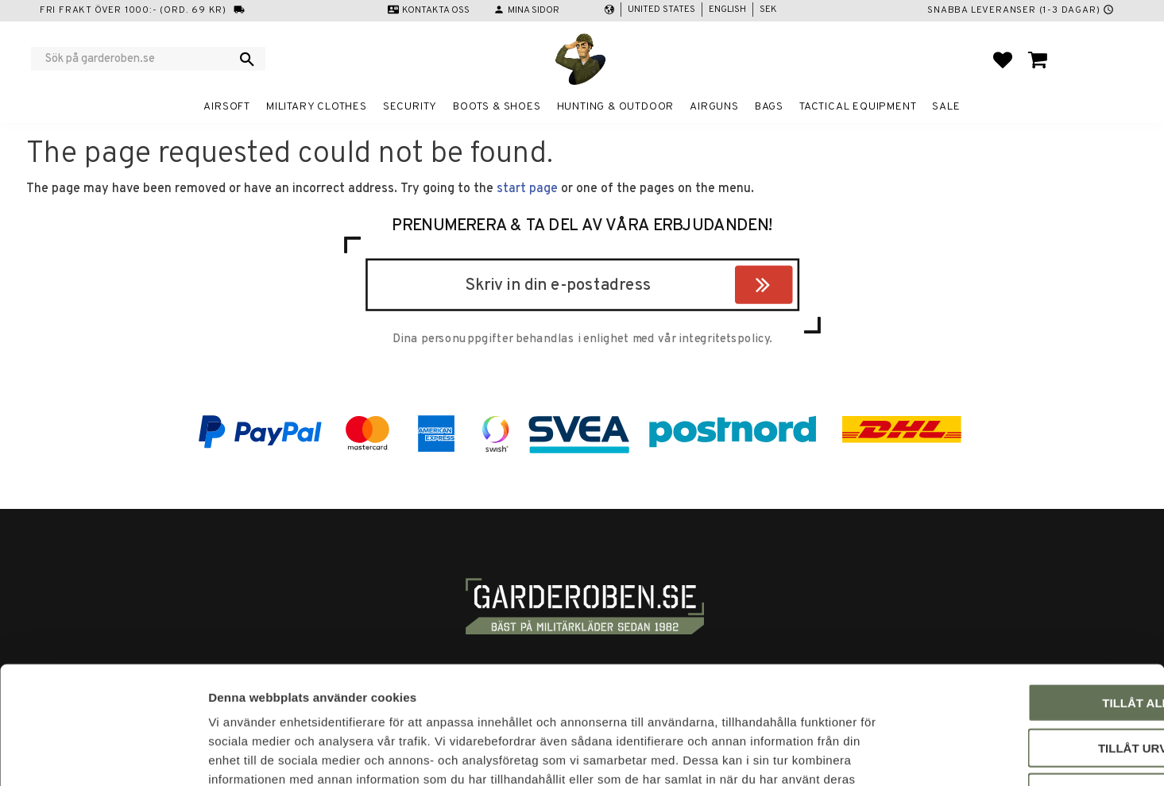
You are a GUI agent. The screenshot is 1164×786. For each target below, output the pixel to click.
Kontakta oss (436, 10)
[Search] (247, 58)
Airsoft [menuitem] (226, 107)
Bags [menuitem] (769, 107)
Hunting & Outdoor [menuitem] (616, 107)
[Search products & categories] (138, 58)
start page (527, 189)
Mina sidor (533, 10)
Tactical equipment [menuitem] (857, 107)
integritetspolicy (724, 340)
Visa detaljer (863, 754)
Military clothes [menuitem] (316, 107)
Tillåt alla (1031, 595)
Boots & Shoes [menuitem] (496, 107)
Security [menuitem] (410, 107)
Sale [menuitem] (946, 107)
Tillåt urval (1031, 640)
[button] (1002, 59)
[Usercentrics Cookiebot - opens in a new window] (102, 755)
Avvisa (1032, 685)
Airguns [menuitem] (714, 107)
